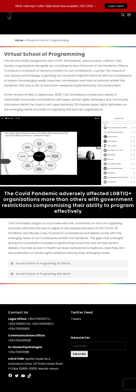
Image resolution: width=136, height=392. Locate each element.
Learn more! (116, 6)
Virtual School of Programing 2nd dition (40, 274)
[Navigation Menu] (129, 15)
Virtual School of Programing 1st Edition (40, 263)
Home (19, 40)
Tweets (76, 319)
